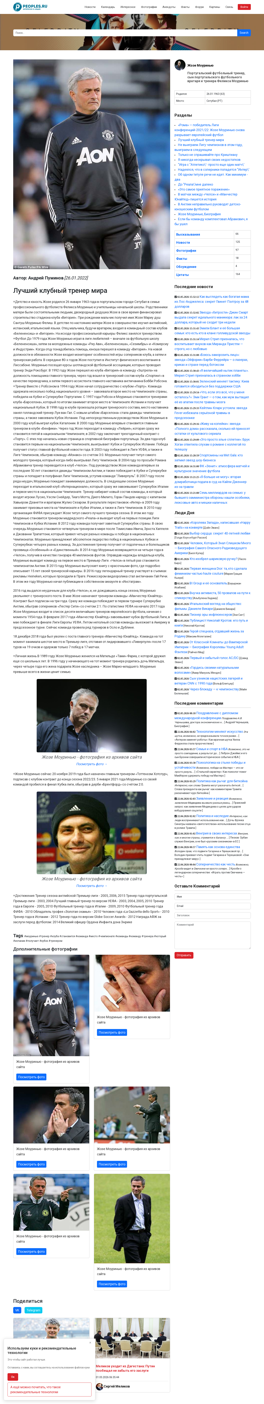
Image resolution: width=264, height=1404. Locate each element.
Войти (244, 7)
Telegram (33, 1310)
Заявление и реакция (212, 798)
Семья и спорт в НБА (212, 749)
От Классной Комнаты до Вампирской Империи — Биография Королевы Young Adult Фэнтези (211, 647)
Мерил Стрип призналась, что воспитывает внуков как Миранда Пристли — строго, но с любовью (209, 344)
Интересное (127, 7)
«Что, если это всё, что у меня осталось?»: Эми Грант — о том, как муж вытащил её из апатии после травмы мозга (212, 397)
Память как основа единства (218, 847)
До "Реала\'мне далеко (195, 184)
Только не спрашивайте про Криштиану (208, 155)
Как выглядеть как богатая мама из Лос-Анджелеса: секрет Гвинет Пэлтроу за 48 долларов (212, 301)
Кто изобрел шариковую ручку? (213, 559)
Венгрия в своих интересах (216, 833)
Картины (214, 7)
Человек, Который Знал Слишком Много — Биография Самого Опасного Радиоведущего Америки (213, 548)
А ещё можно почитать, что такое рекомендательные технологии (35, 1389)
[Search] (125, 32)
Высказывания (188, 234)
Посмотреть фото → (91, 764)
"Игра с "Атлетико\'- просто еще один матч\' (211, 164)
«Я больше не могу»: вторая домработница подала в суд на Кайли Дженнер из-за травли (211, 482)
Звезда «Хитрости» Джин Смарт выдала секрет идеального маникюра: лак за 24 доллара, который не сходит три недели (211, 317)
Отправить (184, 955)
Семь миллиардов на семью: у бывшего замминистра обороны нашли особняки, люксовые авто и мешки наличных (212, 497)
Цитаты (182, 275)
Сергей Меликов (117, 1386)
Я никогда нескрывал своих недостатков (209, 160)
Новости (90, 7)
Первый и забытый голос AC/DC (214, 658)
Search (244, 32)
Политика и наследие (212, 816)
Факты (185, 7)
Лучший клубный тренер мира (201, 140)
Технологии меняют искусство (219, 731)
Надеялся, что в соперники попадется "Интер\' (213, 169)
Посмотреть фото (31, 1077)
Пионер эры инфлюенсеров (211, 614)
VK (17, 1310)
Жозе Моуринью (200, 65)
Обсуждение (186, 267)
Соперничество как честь (215, 864)
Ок (12, 1376)
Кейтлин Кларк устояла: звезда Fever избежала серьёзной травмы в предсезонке (211, 413)
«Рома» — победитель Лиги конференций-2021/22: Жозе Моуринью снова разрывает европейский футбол (210, 130)
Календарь (108, 7)
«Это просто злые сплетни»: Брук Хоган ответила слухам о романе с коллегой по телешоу (212, 444)
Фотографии (149, 7)
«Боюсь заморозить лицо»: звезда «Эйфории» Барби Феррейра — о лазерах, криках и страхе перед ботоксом (211, 360)
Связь (229, 7)
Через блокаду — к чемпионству (214, 689)
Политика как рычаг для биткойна (221, 781)
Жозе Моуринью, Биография (199, 214)
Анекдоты (168, 7)
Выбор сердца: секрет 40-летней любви (220, 533)
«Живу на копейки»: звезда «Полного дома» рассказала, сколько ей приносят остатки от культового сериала (212, 428)
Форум (199, 7)
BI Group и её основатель (208, 583)
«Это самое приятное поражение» (204, 189)
